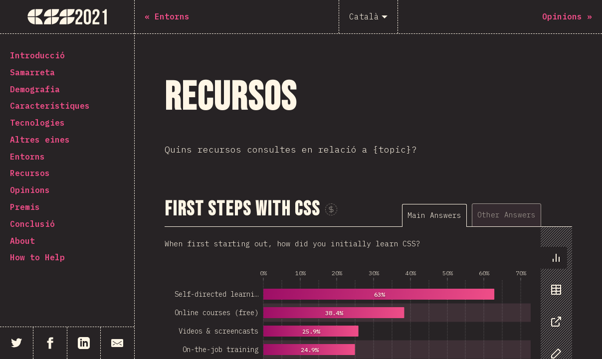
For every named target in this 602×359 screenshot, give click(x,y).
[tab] (434, 215)
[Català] (368, 16)
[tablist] (487, 214)
